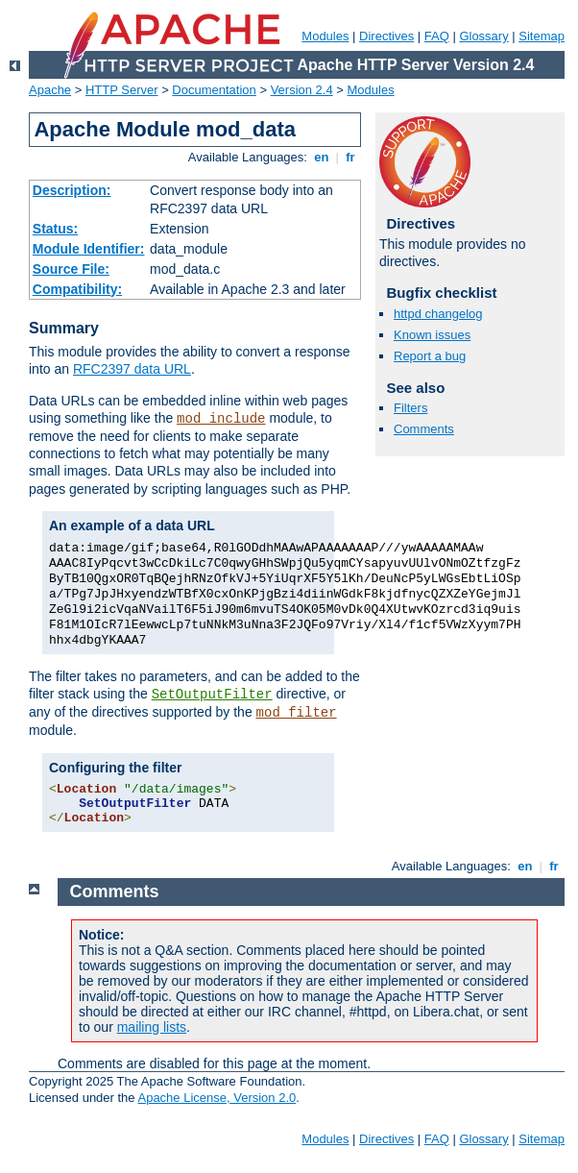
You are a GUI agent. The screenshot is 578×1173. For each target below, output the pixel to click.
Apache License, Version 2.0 (216, 1097)
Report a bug (430, 356)
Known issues (432, 335)
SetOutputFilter (212, 694)
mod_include (221, 419)
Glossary (483, 36)
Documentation (213, 90)
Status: (55, 228)
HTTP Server (121, 90)
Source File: (71, 269)
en (321, 157)
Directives (386, 36)
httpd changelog (438, 313)
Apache (50, 90)
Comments (424, 429)
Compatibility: (77, 289)
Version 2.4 (302, 90)
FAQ (436, 36)
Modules (325, 36)
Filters (410, 408)
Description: (72, 190)
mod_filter (296, 713)
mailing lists (151, 1027)
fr (351, 157)
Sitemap (541, 36)
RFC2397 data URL (132, 369)
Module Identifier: (89, 249)
